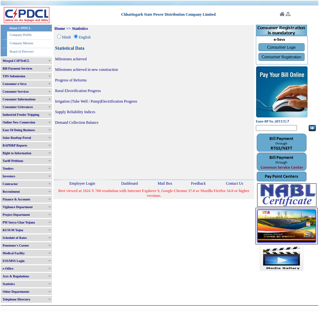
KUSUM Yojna (13, 230)
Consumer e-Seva (15, 84)
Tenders (8, 168)
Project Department (16, 214)
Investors (9, 176)
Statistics (9, 284)
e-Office (8, 268)
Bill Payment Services (17, 68)
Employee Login (82, 183)
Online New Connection (19, 122)
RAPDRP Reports (15, 145)
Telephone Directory (16, 299)
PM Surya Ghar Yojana (19, 222)
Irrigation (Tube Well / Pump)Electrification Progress (96, 101)
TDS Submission (14, 76)
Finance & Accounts (16, 199)
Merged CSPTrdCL (16, 61)
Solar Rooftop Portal (17, 137)
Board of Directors (22, 51)
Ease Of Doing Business (19, 130)
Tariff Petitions (13, 161)
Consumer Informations (19, 99)
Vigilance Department (18, 207)
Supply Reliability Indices (75, 112)
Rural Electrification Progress (78, 91)
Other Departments (16, 291)
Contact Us (234, 183)
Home (60, 28)
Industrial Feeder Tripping (21, 114)
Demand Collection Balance (76, 122)
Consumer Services (16, 91)
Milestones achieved (71, 59)
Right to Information (17, 153)
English (85, 37)
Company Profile (21, 35)
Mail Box (165, 183)
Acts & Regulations (16, 276)
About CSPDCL (20, 28)
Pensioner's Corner (16, 245)
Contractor (10, 184)
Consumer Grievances (18, 107)
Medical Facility (14, 253)
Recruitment (11, 191)
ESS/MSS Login (14, 261)
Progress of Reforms (71, 80)
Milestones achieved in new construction (86, 69)
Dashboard (129, 183)
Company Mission (21, 43)
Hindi (66, 37)
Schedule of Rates (15, 238)
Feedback (198, 183)
